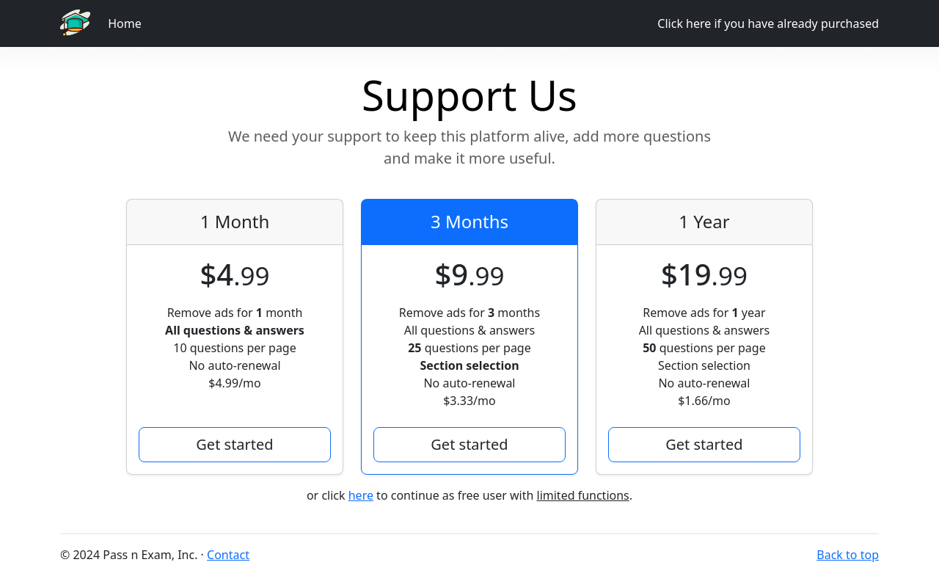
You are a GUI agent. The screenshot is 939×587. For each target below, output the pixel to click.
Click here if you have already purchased (768, 23)
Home (125, 23)
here (360, 495)
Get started (234, 444)
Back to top (847, 555)
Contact (228, 555)
